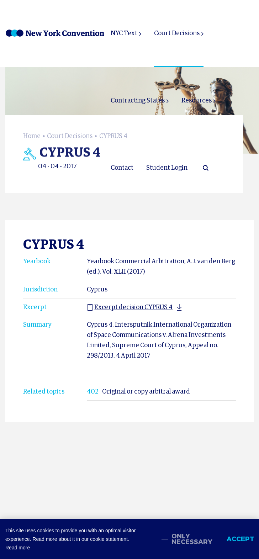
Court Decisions (177, 33)
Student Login (166, 168)
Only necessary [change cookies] (191, 539)
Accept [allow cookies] (240, 539)
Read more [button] (17, 547)
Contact (122, 168)
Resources (196, 100)
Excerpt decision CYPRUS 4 (130, 307)
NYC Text (124, 33)
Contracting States (138, 100)
